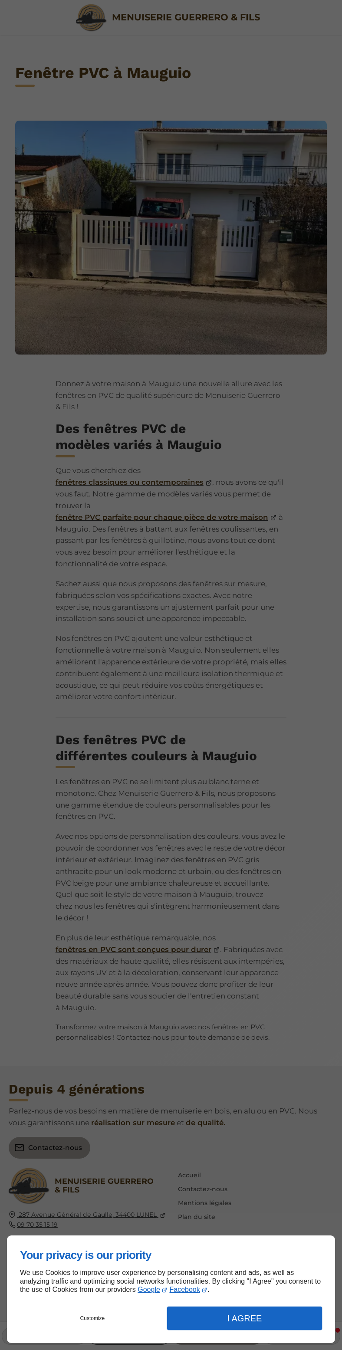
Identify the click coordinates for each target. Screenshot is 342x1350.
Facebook (184, 1289)
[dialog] (171, 1289)
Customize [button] (92, 1318)
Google (149, 1289)
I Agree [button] (244, 1318)
